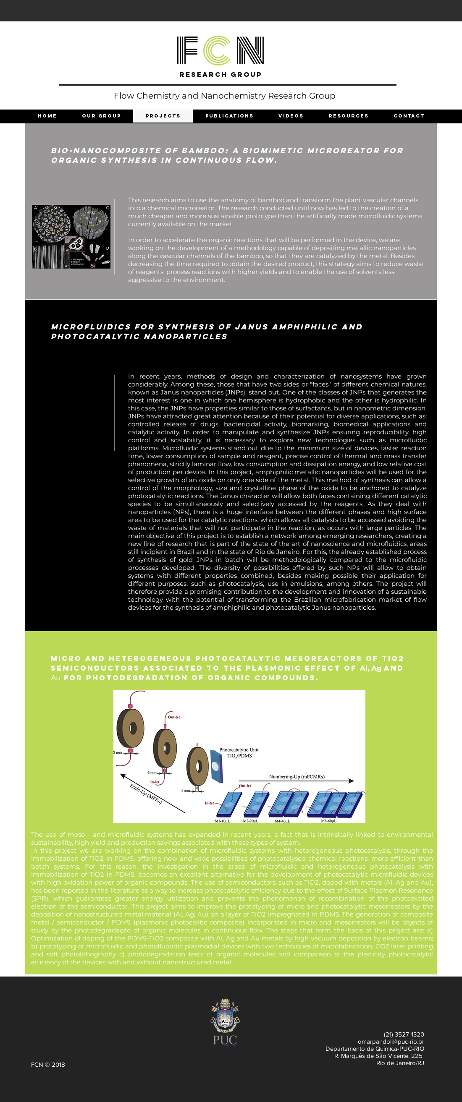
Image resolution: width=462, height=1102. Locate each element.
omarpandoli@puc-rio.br (391, 1041)
